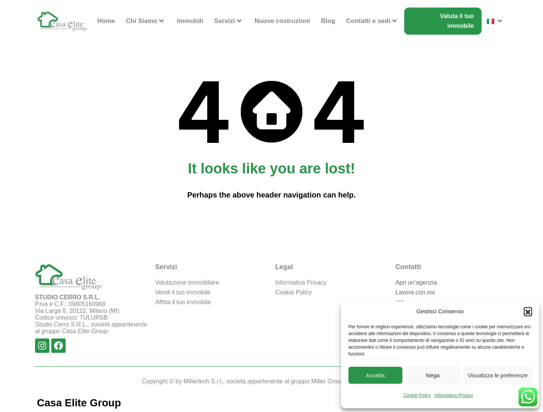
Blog (328, 21)
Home (106, 21)
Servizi (229, 21)
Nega (433, 375)
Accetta (375, 375)
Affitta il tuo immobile (183, 302)
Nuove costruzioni (282, 21)
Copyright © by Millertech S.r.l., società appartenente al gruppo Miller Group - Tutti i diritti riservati (271, 381)
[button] (528, 311)
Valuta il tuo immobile (457, 21)
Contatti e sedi (372, 21)
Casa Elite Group (79, 403)
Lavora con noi (415, 292)
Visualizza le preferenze (498, 375)
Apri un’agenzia (416, 282)
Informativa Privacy (453, 395)
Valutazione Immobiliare (187, 282)
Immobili (190, 21)
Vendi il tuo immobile (183, 292)
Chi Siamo (146, 21)
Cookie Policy (417, 395)
